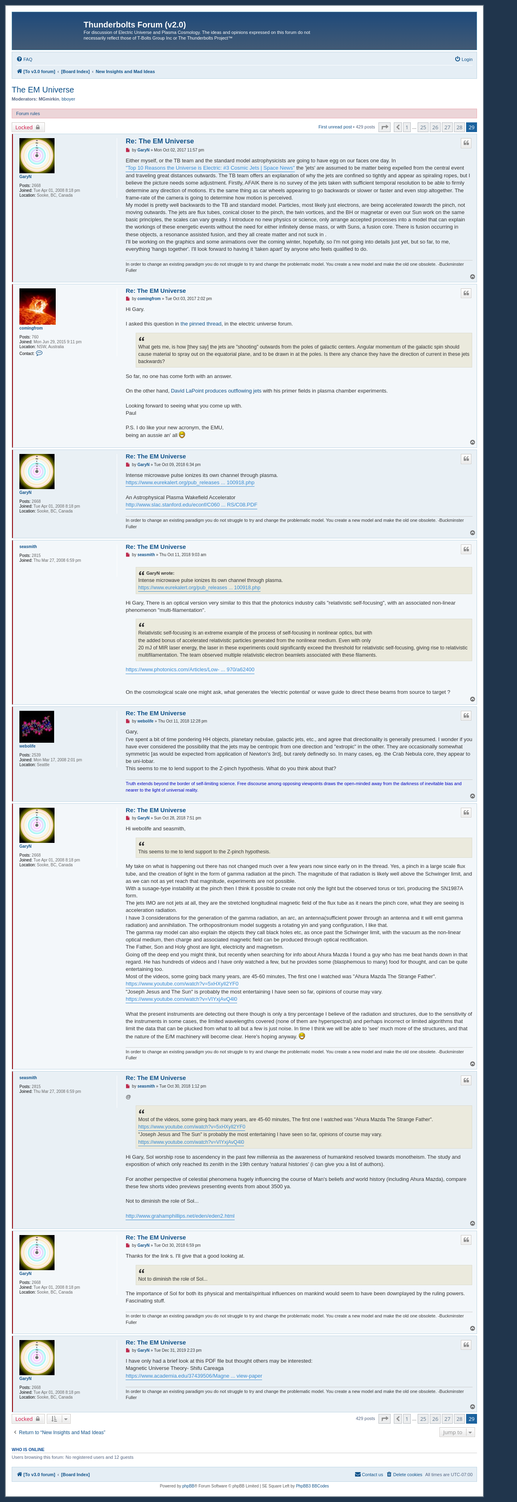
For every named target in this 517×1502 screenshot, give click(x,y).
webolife (27, 746)
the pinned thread (201, 324)
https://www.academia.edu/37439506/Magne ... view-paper (194, 1376)
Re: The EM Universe (160, 141)
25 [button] (423, 127)
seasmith (28, 546)
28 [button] (459, 127)
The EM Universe (43, 89)
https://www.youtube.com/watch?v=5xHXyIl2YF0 (182, 984)
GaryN (25, 176)
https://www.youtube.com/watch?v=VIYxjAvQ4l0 (181, 999)
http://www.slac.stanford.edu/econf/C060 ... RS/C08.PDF (191, 505)
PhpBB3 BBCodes (312, 1486)
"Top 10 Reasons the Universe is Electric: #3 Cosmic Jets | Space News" (210, 168)
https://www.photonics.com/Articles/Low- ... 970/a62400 (190, 669)
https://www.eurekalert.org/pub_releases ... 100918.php (190, 482)
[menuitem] (24, 59)
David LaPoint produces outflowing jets (216, 391)
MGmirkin (49, 99)
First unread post (335, 126)
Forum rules (28, 113)
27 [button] (447, 127)
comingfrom (31, 328)
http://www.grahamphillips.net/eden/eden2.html (180, 1216)
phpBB (188, 1486)
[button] (384, 127)
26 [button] (435, 127)
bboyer (68, 99)
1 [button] (407, 127)
